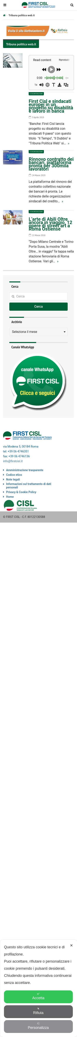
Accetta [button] (38, 996)
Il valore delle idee (36, 93)
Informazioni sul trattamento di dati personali (28, 485)
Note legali (13, 479)
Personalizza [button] (38, 1026)
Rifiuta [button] (38, 1011)
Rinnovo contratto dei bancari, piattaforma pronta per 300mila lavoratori (51, 164)
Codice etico (14, 474)
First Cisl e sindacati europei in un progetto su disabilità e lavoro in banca (51, 106)
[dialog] (38, 988)
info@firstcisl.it (13, 461)
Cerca (38, 306)
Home (10, 496)
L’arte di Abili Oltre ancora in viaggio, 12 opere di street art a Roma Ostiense (50, 224)
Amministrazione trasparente (24, 470)
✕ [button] (71, 945)
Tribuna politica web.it (21, 44)
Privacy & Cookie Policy (21, 492)
